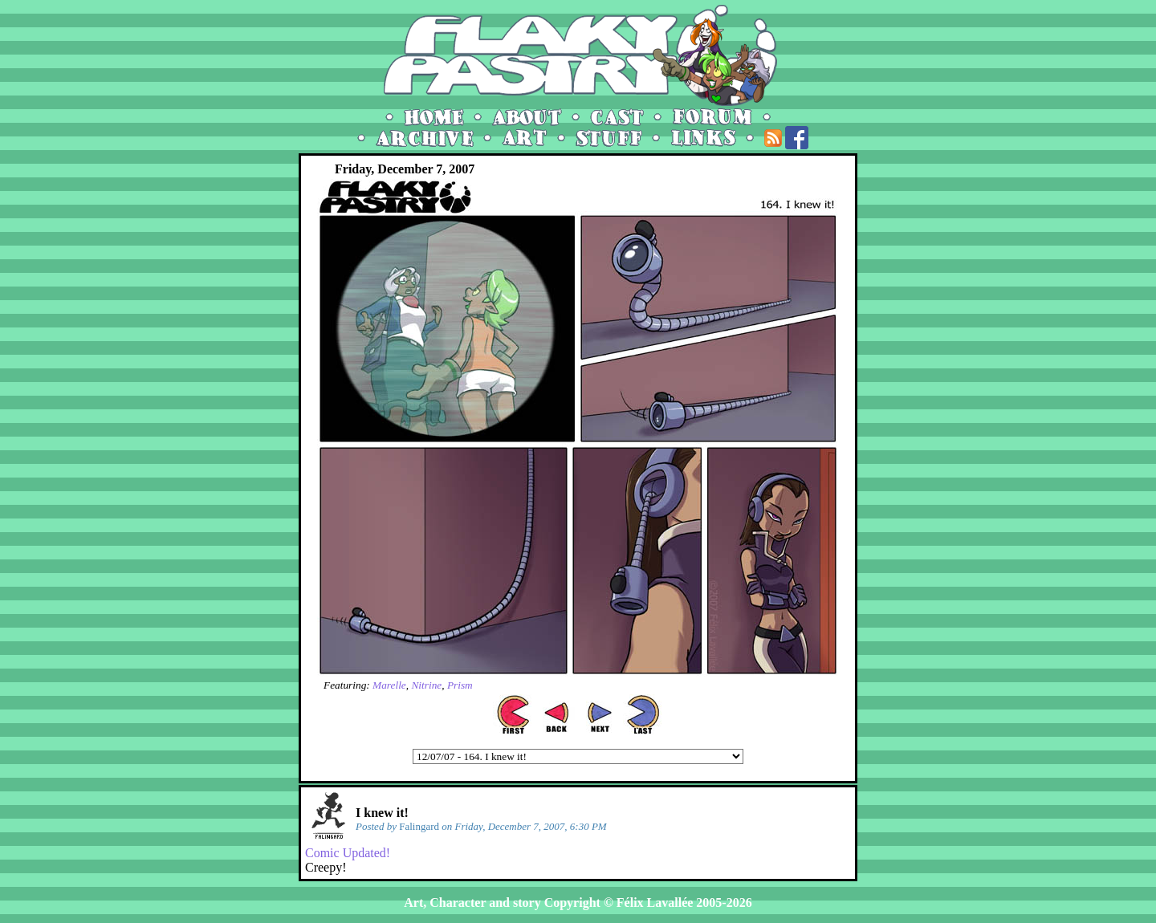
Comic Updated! (347, 853)
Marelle (389, 685)
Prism (460, 685)
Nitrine (426, 685)
